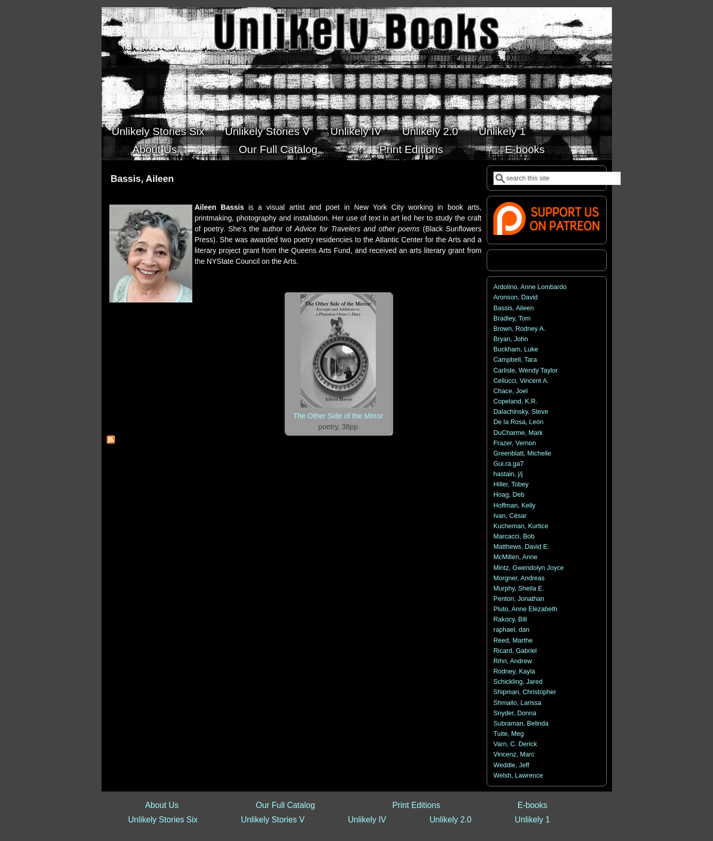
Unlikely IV (356, 131)
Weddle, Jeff (511, 765)
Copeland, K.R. (515, 401)
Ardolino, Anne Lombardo (530, 287)
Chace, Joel (510, 391)
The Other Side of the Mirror (338, 416)
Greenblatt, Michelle (522, 453)
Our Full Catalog (278, 149)
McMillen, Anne (515, 557)
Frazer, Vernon (514, 443)
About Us (154, 149)
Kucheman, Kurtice (520, 526)
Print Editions (411, 149)
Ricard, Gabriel (515, 650)
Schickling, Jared (517, 681)
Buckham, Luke (515, 349)
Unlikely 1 (502, 131)
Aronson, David (515, 297)
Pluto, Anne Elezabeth (525, 609)
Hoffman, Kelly (514, 505)
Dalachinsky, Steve (520, 411)
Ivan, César (509, 515)
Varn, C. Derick (515, 744)
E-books (525, 149)
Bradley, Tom (511, 318)
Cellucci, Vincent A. (521, 380)
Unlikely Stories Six (158, 131)
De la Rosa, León (518, 422)
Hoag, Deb (508, 494)
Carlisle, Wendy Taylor (525, 370)
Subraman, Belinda (521, 723)
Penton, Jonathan (518, 598)
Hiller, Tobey (510, 484)
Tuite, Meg (508, 733)
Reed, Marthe (513, 640)
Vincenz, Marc (514, 754)
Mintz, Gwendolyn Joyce (528, 567)
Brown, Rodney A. (519, 328)
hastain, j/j (508, 474)
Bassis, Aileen (513, 308)
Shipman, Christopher (524, 692)
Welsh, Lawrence (518, 775)
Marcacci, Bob (514, 536)
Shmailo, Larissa (517, 703)
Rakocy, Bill (510, 619)
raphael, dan (511, 629)
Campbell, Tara (515, 359)
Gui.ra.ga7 (508, 463)
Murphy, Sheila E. (518, 588)
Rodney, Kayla (514, 671)
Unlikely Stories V (267, 131)
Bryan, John (510, 339)
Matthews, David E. (521, 546)
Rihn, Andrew (512, 661)
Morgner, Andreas (518, 578)
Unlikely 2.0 (430, 131)
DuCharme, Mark (518, 432)
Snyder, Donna (514, 713)
